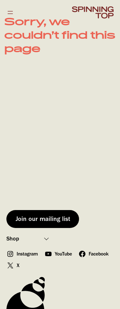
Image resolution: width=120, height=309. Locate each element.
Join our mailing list (43, 219)
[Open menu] (10, 12)
